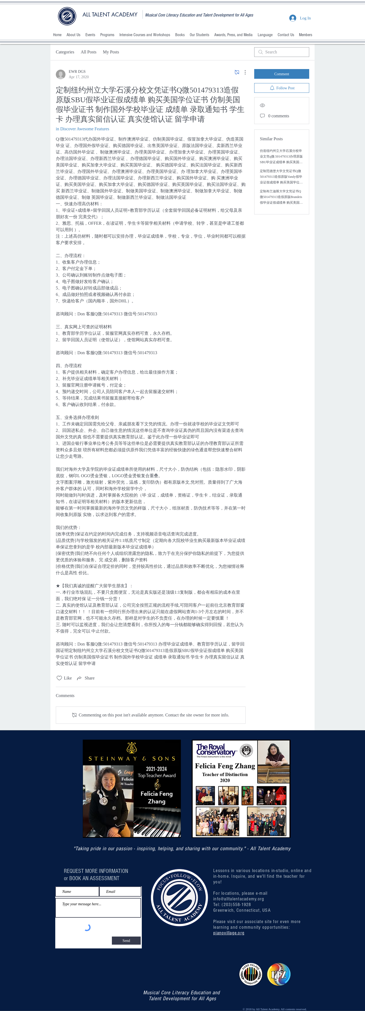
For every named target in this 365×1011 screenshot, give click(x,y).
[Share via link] (85, 678)
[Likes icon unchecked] (59, 678)
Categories (65, 52)
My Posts (111, 52)
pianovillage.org (229, 933)
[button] (73, 34)
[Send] (126, 941)
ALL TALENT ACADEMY (109, 14)
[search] (281, 52)
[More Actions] (242, 72)
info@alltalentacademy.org (238, 899)
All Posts (88, 52)
